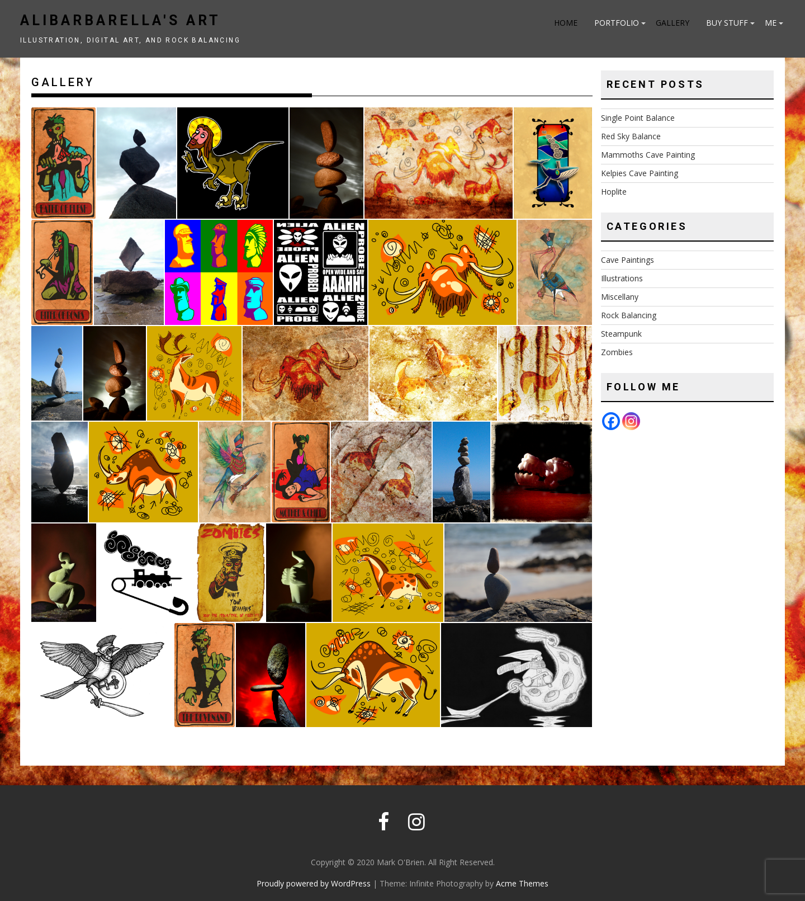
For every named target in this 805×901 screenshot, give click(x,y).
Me (770, 22)
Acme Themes (522, 883)
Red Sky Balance (631, 136)
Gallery (672, 22)
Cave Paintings (627, 259)
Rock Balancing (628, 315)
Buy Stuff (727, 22)
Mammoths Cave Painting (648, 154)
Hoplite (614, 191)
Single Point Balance (638, 117)
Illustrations (622, 278)
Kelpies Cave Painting (639, 173)
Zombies (617, 352)
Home (565, 22)
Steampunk (621, 333)
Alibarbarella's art (120, 20)
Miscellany (619, 296)
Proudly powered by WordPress (314, 883)
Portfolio (616, 22)
